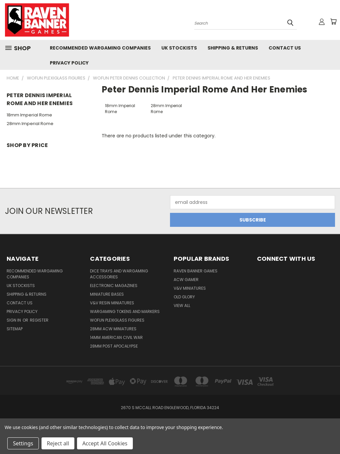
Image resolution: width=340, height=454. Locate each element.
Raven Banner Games (195, 271)
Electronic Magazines (113, 285)
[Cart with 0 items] (333, 21)
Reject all (58, 443)
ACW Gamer (186, 279)
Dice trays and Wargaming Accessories (119, 274)
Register (39, 320)
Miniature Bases (107, 294)
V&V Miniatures (190, 288)
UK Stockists (179, 48)
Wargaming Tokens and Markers (125, 311)
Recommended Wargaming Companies (100, 48)
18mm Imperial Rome (29, 115)
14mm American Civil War (116, 337)
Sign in (14, 320)
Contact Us (285, 48)
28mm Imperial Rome (30, 123)
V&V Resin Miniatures (112, 303)
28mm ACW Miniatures (113, 329)
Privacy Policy (69, 63)
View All (182, 305)
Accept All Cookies (105, 443)
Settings (23, 443)
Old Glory (184, 297)
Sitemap (15, 329)
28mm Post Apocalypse (114, 346)
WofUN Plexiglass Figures (117, 320)
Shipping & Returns (233, 48)
